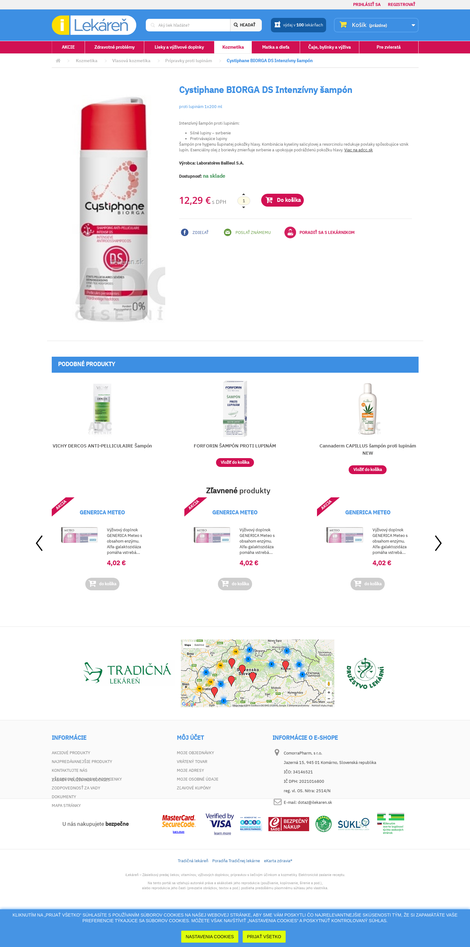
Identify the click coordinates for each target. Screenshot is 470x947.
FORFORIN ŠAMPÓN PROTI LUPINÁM (235, 446)
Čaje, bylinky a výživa (329, 47)
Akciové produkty (71, 752)
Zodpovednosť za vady (76, 788)
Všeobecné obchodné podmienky (87, 779)
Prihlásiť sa (367, 4)
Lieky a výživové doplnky (179, 47)
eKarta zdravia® (278, 895)
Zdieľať (195, 232)
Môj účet (190, 737)
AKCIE (68, 47)
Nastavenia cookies (210, 936)
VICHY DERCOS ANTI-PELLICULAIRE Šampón (102, 446)
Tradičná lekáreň (193, 895)
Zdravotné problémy (114, 47)
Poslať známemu (247, 232)
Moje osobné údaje (198, 779)
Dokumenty (64, 796)
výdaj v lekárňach (298, 25)
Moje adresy (190, 770)
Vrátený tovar (192, 761)
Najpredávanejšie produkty (82, 761)
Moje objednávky (195, 752)
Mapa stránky (66, 805)
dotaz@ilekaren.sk (315, 802)
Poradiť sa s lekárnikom (319, 232)
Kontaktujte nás (69, 770)
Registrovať (401, 4)
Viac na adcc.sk (358, 150)
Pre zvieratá (389, 47)
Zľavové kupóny (194, 788)
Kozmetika (233, 47)
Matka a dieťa (275, 47)
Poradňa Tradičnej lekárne (236, 895)
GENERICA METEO (102, 512)
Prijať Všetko (264, 936)
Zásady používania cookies (81, 814)
